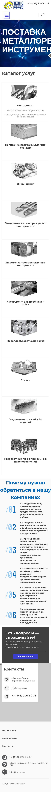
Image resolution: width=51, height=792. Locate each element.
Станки (25, 380)
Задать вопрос (25, 656)
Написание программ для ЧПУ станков (25, 146)
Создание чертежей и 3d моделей (25, 421)
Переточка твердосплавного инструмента (25, 264)
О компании (9, 730)
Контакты (7, 746)
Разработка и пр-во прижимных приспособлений (25, 460)
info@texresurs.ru (19, 688)
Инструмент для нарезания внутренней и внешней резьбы (25, 115)
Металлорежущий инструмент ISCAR (25, 110)
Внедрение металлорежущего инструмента (25, 225)
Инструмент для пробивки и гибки (25, 303)
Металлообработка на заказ (25, 341)
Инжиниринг (25, 184)
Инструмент (25, 105)
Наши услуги (9, 738)
